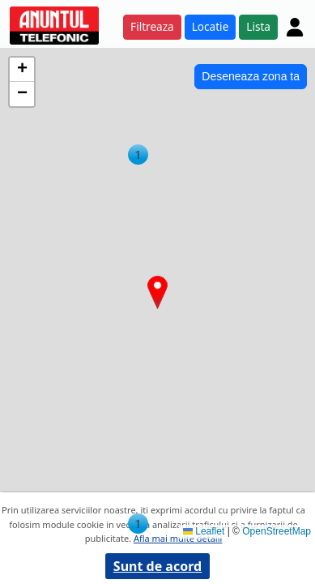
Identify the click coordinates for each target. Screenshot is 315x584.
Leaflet (203, 531)
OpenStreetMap (276, 531)
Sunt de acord (157, 566)
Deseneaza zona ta (251, 76)
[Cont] (295, 27)
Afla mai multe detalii (178, 538)
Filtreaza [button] (152, 26)
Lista (258, 26)
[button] (138, 154)
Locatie (210, 26)
